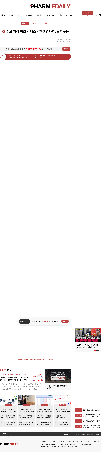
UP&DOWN (29, 15)
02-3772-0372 (70, 444)
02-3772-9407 (64, 444)
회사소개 (66, 434)
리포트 (20, 15)
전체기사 (3, 15)
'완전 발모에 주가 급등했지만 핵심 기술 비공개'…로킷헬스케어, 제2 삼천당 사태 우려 (24, 384)
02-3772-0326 (52, 444)
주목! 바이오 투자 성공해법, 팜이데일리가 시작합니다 (57, 387)
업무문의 (77, 434)
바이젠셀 (18, 374)
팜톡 (60, 15)
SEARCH (100, 15)
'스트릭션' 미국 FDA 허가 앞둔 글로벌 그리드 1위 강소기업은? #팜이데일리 (87, 347)
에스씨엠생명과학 (36, 23)
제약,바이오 (62, 405)
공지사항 (4, 434)
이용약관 (83, 434)
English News (51, 15)
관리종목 (47, 23)
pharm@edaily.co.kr (87, 444)
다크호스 (12, 15)
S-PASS (25, 374)
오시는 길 (72, 434)
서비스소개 (69, 15)
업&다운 (44, 405)
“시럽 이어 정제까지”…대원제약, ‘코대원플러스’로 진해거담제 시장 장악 (21, 386)
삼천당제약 (11, 374)
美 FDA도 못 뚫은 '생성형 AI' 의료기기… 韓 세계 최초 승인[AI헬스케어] (20, 389)
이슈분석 (25, 23)
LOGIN (95, 15)
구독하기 (66, 49)
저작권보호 (98, 434)
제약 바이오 (40, 15)
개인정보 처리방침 (90, 434)
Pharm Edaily (9, 444)
